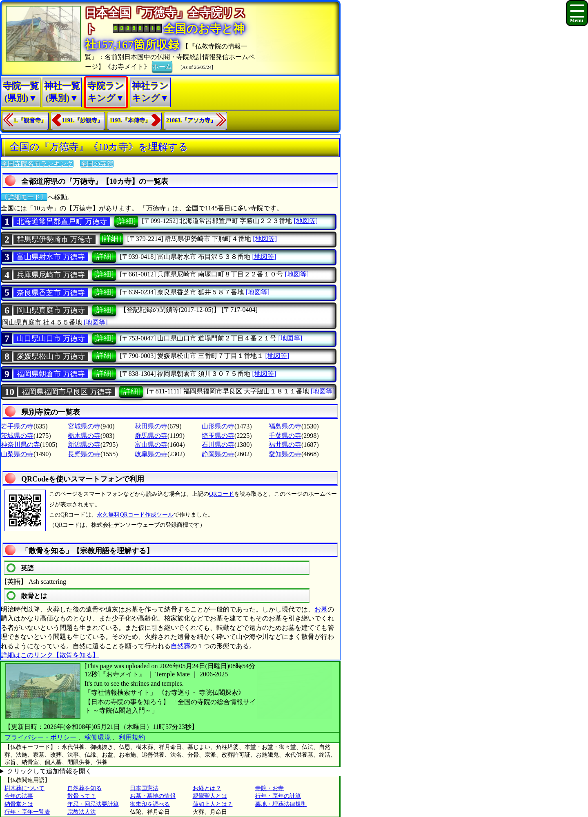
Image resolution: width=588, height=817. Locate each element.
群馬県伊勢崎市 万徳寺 (54, 239)
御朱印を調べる (150, 804)
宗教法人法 (81, 812)
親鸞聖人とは (210, 796)
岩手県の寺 (17, 426)
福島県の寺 (285, 426)
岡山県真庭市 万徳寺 (51, 310)
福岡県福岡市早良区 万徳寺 (67, 392)
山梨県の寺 (17, 453)
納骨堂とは (18, 804)
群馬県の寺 (151, 435)
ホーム (162, 66)
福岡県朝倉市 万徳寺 (51, 374)
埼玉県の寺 (218, 435)
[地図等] (306, 220)
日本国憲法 (144, 788)
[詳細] (126, 221)
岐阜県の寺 (151, 453)
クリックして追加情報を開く (49, 771)
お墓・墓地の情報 (153, 796)
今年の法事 (18, 796)
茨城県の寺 (17, 435)
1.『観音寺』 (30, 120)
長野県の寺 (84, 453)
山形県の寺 (218, 426)
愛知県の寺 (285, 453)
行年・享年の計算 (278, 796)
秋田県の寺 (151, 426)
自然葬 (180, 646)
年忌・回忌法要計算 (93, 804)
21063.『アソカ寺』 (191, 120)
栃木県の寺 (84, 435)
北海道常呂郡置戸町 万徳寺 (62, 221)
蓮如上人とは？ (213, 804)
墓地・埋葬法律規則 (281, 804)
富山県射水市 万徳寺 (51, 257)
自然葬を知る (84, 788)
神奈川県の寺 (20, 444)
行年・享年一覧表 (27, 812)
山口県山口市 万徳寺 (51, 338)
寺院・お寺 (269, 788)
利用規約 (132, 737)
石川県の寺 (218, 444)
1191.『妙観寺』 (82, 120)
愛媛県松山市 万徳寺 (51, 356)
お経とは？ (207, 788)
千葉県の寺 (285, 435)
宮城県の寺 (84, 426)
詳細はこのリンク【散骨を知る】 (50, 654)
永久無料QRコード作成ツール (135, 515)
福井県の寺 (285, 444)
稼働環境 (98, 737)
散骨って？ (81, 796)
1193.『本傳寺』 (130, 120)
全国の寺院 (96, 163)
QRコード (221, 494)
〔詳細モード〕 (24, 197)
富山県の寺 (151, 444)
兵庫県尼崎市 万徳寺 (51, 275)
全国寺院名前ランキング (37, 163)
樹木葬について (24, 788)
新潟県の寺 (84, 444)
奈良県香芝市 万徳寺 (51, 293)
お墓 (320, 609)
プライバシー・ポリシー (41, 737)
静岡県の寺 (218, 453)
